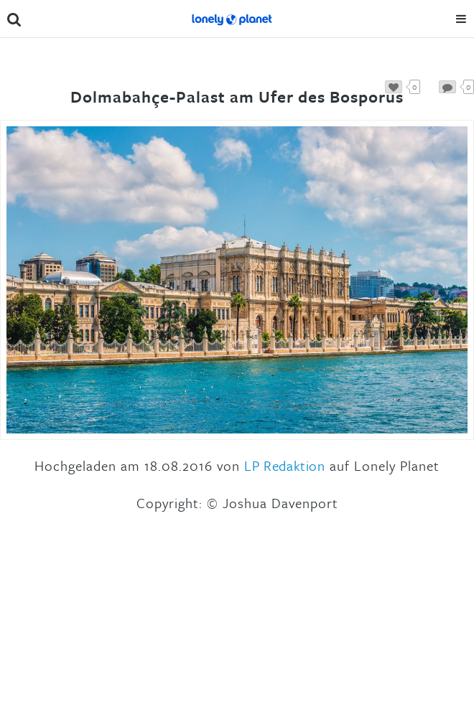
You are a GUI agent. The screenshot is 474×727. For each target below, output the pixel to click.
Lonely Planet (231, 18)
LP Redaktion (284, 465)
